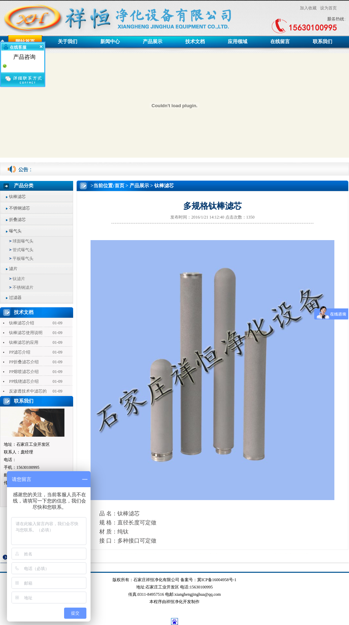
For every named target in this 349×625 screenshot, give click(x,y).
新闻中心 (110, 41)
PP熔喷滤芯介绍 (24, 371)
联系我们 (322, 41)
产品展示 (152, 41)
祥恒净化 (174, 601)
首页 (119, 185)
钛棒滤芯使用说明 (25, 332)
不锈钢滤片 (23, 287)
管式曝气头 (23, 249)
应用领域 (237, 41)
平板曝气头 (23, 258)
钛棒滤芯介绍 (21, 323)
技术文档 (195, 41)
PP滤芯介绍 (19, 352)
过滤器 (15, 297)
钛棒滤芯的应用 (23, 342)
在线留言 (280, 41)
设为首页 (328, 8)
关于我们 (67, 41)
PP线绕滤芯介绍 (24, 381)
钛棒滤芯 (17, 196)
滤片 (13, 268)
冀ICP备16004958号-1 (216, 579)
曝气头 (15, 231)
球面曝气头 (23, 241)
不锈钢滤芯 (19, 208)
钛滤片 (19, 278)
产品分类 (23, 185)
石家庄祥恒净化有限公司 (156, 579)
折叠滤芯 (17, 219)
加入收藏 (308, 8)
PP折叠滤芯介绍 (24, 361)
